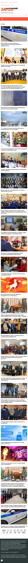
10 (17, 530)
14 (7, 532)
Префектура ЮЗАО (4, 2)
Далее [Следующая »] (23, 532)
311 (19, 532)
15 (10, 532)
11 (21, 530)
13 (3, 532)
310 (15, 532)
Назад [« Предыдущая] (4, 530)
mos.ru (12, 4)
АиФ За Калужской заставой (7, 12)
